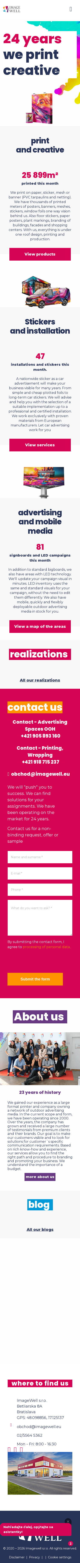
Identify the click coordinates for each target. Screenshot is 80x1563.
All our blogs (40, 1229)
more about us (40, 1177)
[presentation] (39, 961)
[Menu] (71, 9)
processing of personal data (46, 947)
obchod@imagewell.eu (38, 774)
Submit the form (35, 979)
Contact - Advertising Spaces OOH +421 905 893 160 (40, 729)
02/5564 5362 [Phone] (29, 1435)
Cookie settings (59, 1557)
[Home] (11, 9)
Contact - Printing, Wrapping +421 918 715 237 (40, 755)
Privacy (34, 1557)
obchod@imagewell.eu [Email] (39, 1426)
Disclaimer (17, 1557)
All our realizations (40, 680)
